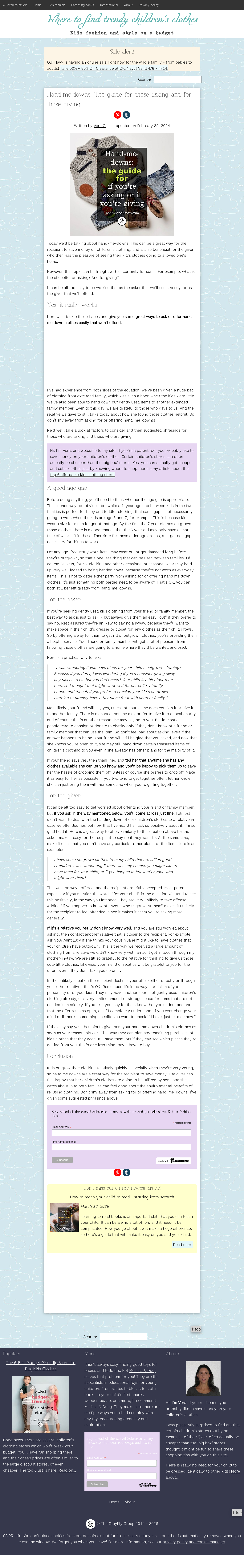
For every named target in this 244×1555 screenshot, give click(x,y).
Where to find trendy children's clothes (122, 20)
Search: (169, 79)
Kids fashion (56, 4)
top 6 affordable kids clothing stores (82, 475)
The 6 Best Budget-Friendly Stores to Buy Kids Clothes (40, 1365)
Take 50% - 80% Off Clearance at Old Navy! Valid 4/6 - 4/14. (114, 68)
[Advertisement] (122, 356)
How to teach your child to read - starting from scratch (122, 1197)
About (128, 4)
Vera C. (100, 126)
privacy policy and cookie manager (194, 1542)
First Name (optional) (64, 1141)
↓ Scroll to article (15, 4)
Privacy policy (149, 4)
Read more (182, 1245)
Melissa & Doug (143, 1370)
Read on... (67, 1470)
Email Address (61, 1127)
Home (38, 4)
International (109, 4)
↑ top (196, 1329)
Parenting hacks (82, 4)
